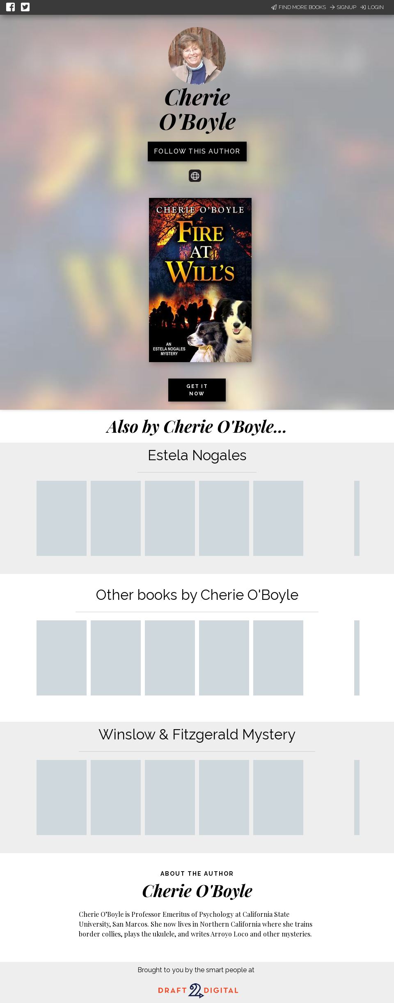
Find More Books (298, 7)
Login (372, 7)
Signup (343, 7)
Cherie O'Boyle (197, 108)
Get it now (197, 390)
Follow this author (197, 151)
